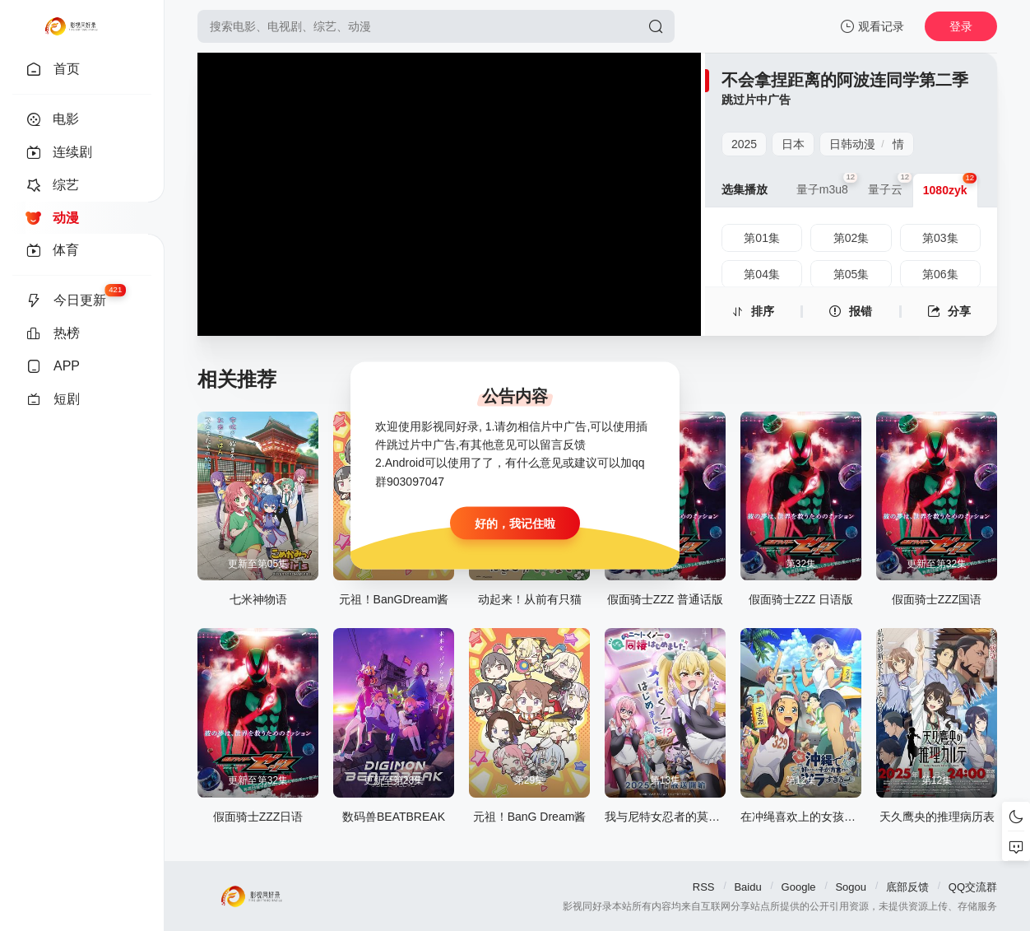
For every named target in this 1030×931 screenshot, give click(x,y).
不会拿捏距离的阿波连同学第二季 (844, 80)
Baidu (747, 887)
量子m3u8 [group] (827, 184)
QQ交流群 (973, 887)
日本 (793, 144)
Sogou (850, 887)
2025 (744, 144)
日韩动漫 (852, 144)
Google (799, 887)
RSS (704, 887)
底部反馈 (907, 887)
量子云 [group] (890, 184)
